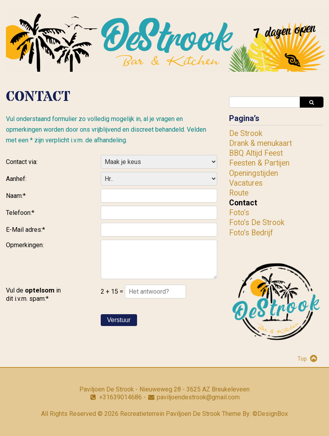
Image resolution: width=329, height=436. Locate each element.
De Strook (245, 133)
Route (238, 193)
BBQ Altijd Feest (256, 153)
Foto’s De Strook (256, 222)
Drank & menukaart (260, 143)
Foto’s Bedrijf (251, 232)
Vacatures (246, 183)
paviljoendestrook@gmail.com (198, 397)
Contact (243, 202)
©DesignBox (270, 413)
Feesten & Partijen (259, 163)
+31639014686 (120, 397)
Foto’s (239, 212)
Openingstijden (253, 173)
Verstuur (119, 320)
